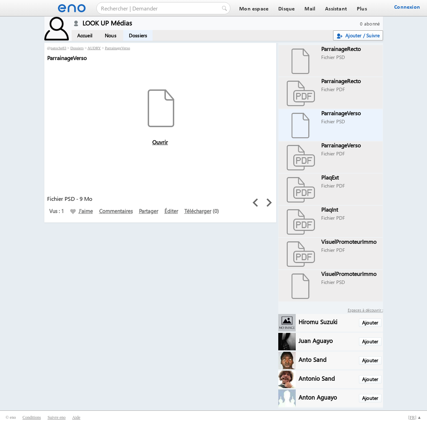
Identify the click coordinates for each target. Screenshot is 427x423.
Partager (148, 210)
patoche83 (58, 48)
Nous (110, 35)
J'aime (81, 210)
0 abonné (370, 24)
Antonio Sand (317, 378)
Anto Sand (312, 359)
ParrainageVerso (117, 48)
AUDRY (94, 48)
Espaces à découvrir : (365, 310)
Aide (76, 417)
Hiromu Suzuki (318, 322)
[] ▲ (414, 417)
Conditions (31, 417)
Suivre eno (56, 417)
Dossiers (138, 35)
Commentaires (116, 210)
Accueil (84, 35)
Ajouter (370, 322)
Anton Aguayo (318, 397)
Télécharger (197, 210)
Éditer (171, 210)
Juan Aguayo (316, 340)
